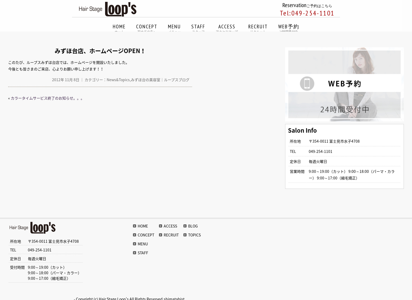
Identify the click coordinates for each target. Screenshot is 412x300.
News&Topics (118, 79)
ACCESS (227, 28)
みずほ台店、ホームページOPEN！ (100, 50)
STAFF (198, 28)
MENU (174, 28)
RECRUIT (258, 28)
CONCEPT (146, 28)
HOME (119, 28)
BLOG (193, 226)
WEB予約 (288, 28)
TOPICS (194, 234)
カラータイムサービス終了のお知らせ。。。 (47, 98)
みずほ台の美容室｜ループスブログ (160, 79)
